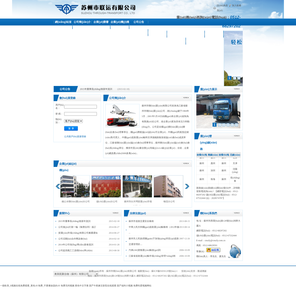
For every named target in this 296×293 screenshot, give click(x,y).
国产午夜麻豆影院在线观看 (102, 285)
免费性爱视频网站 (142, 285)
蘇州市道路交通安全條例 (141, 221)
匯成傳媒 (202, 271)
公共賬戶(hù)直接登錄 (75, 136)
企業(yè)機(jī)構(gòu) (120, 25)
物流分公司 (168, 189)
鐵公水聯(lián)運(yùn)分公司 (75, 189)
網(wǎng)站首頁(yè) (63, 25)
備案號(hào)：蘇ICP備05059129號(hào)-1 (157, 271)
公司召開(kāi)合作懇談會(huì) (72, 238)
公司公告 (138, 21)
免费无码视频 (67, 285)
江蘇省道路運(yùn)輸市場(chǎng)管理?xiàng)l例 (152, 256)
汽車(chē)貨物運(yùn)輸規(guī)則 (145, 250)
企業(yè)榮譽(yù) (101, 25)
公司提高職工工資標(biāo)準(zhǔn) (75, 250)
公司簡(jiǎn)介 (82, 21)
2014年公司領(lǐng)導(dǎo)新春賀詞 (75, 244)
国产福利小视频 (125, 285)
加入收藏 (236, 5)
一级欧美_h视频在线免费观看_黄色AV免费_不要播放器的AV (30, 285)
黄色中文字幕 (82, 285)
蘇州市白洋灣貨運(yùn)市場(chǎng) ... (137, 191)
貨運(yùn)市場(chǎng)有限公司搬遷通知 (78, 233)
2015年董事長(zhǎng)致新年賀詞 (96, 89)
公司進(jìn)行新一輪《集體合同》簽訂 (77, 227)
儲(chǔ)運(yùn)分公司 (106, 189)
